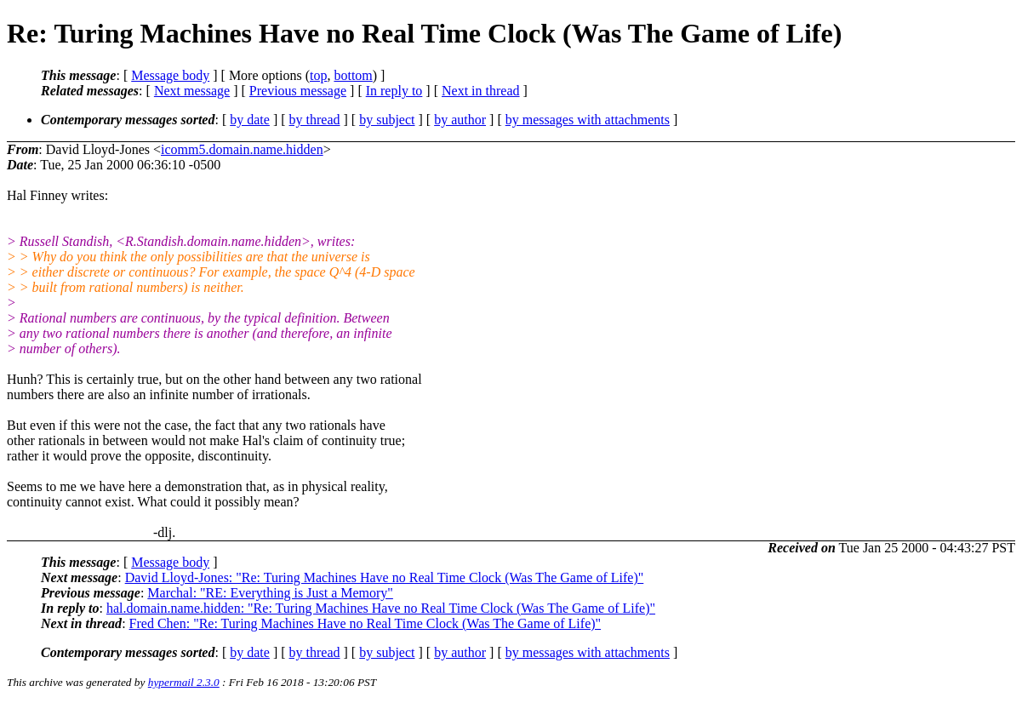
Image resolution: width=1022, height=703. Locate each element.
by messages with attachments (587, 119)
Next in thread (481, 90)
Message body (170, 75)
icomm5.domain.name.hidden (242, 149)
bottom (353, 75)
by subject (386, 119)
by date (250, 119)
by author (460, 119)
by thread (314, 119)
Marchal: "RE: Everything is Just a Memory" (270, 593)
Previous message (297, 90)
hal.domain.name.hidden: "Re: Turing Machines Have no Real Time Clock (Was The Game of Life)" (380, 608)
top (318, 75)
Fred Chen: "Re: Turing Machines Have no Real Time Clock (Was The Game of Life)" (365, 623)
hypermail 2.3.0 (184, 682)
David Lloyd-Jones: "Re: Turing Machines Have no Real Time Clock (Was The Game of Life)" (384, 577)
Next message (192, 90)
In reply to (394, 90)
